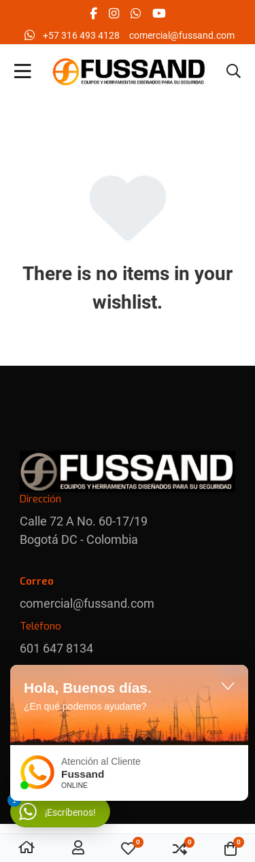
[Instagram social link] (113, 13)
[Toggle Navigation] (23, 72)
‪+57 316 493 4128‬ (81, 35)
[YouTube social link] (159, 13)
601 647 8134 (56, 648)
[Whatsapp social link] (135, 13)
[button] (233, 72)
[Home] (26, 848)
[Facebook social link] (93, 13)
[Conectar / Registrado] (78, 848)
